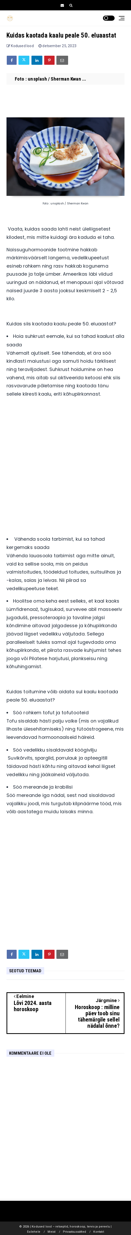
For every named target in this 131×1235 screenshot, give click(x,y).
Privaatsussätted (74, 1231)
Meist (51, 1231)
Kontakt (98, 1231)
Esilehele (33, 1231)
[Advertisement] (65, 475)
